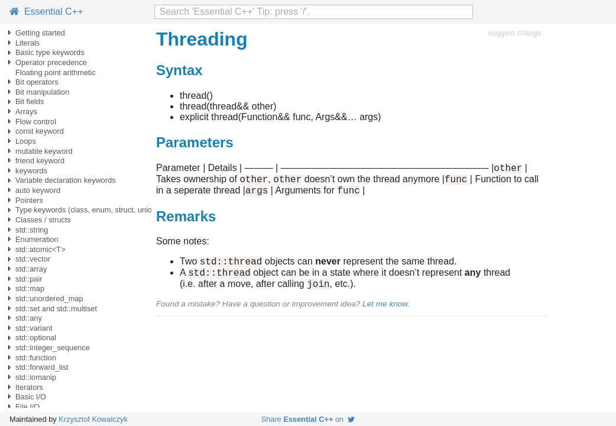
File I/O (27, 406)
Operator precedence (51, 62)
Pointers (29, 200)
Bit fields (29, 101)
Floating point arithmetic (55, 72)
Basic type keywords (50, 52)
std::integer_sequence (52, 347)
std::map (29, 288)
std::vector (32, 258)
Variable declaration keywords (65, 180)
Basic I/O (30, 396)
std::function (35, 357)
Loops (25, 141)
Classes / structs (43, 219)
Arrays (26, 111)
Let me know (384, 314)
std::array (31, 268)
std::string (31, 229)
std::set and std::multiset (56, 308)
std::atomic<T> (40, 249)
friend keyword (39, 160)
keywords (31, 170)
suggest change (515, 32)
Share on (308, 419)
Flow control (35, 121)
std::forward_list (42, 367)
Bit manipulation (42, 92)
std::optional (35, 337)
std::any (28, 318)
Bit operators (37, 82)
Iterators (29, 387)
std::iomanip (35, 377)
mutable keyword (44, 151)
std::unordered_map (49, 298)
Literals (27, 42)
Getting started (40, 32)
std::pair (29, 279)
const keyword (39, 131)
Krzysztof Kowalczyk (93, 419)
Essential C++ (46, 12)
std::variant (34, 328)
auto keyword (37, 190)
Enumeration (37, 239)
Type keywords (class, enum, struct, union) (87, 209)
